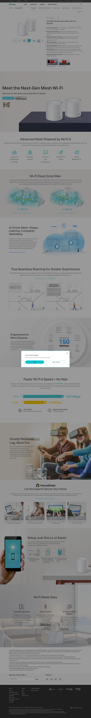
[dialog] (45, 359)
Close (67, 353)
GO (35, 362)
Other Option (56, 362)
